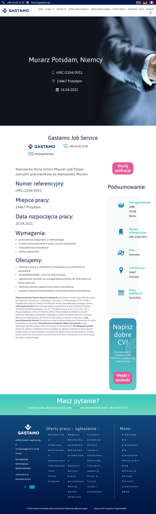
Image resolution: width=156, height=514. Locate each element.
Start (40, 9)
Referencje (129, 471)
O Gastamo (129, 435)
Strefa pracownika (100, 9)
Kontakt (150, 9)
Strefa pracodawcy (79, 9)
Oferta (59, 9)
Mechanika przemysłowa (76, 455)
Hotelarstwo (56, 461)
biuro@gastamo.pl (23, 479)
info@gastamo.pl (44, 153)
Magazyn (74, 435)
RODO (126, 492)
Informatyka (56, 466)
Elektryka (55, 445)
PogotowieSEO (120, 508)
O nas (48, 9)
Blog (125, 466)
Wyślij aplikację (123, 168)
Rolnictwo (94, 461)
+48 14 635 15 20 (22, 475)
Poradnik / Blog (136, 9)
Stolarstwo (94, 455)
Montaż (73, 486)
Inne (51, 471)
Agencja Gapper (80, 508)
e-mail (76, 407)
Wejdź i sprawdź (122, 377)
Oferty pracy (119, 9)
